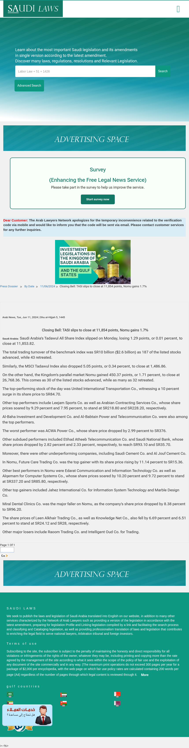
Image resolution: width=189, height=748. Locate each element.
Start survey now (97, 199)
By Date (29, 286)
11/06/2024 (47, 286)
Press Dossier (9, 286)
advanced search (29, 85)
